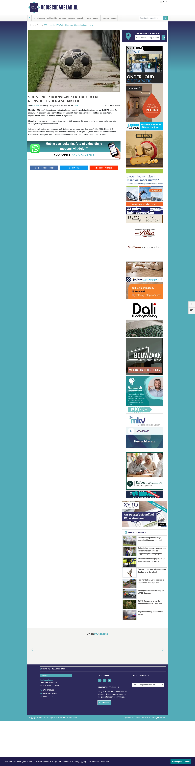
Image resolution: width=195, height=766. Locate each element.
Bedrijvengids (52, 18)
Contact (114, 18)
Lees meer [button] (104, 761)
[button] (30, 695)
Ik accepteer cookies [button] (181, 762)
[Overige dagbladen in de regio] (148, 730)
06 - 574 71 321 (83, 155)
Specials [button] (80, 18)
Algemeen (41, 18)
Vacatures (105, 18)
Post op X (73, 168)
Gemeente (62, 18)
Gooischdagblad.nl (59, 7)
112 (34, 18)
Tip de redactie (103, 168)
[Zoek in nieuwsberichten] (151, 18)
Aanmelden (104, 748)
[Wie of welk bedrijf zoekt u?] (147, 37)
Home (32, 25)
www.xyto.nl (48, 742)
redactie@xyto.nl (50, 738)
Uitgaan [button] (95, 18)
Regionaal (71, 18)
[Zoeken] (165, 18)
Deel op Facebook (44, 168)
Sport (89, 18)
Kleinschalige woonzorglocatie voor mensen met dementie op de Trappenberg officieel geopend (152, 558)
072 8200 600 (48, 735)
